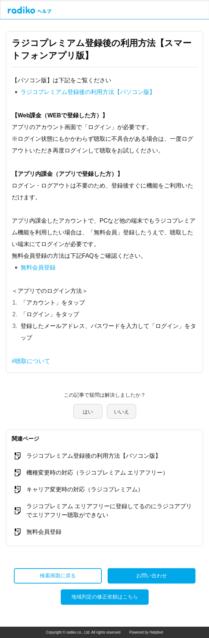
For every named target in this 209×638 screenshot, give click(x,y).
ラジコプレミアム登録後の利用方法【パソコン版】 (87, 92)
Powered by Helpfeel (146, 632)
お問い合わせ (151, 575)
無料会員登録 (38, 267)
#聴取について (31, 361)
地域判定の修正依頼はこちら (104, 597)
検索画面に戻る (58, 575)
